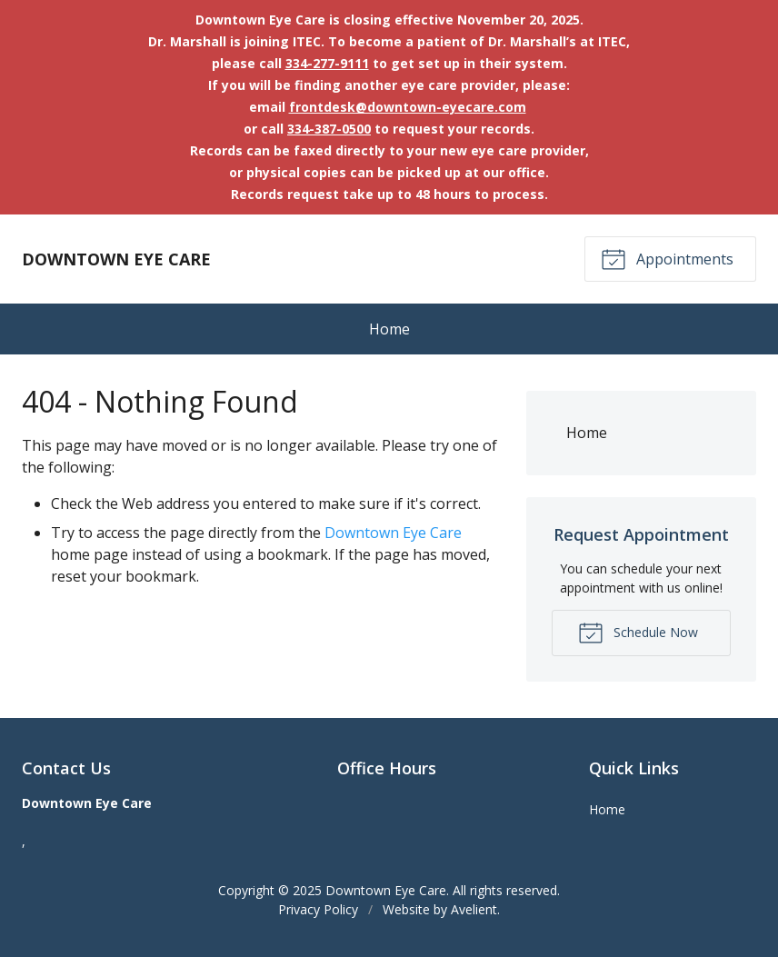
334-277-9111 (327, 63)
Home (389, 329)
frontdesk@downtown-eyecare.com (407, 106)
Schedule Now (638, 631)
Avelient (474, 909)
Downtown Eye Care (393, 533)
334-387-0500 (329, 128)
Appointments (667, 258)
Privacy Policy (318, 909)
